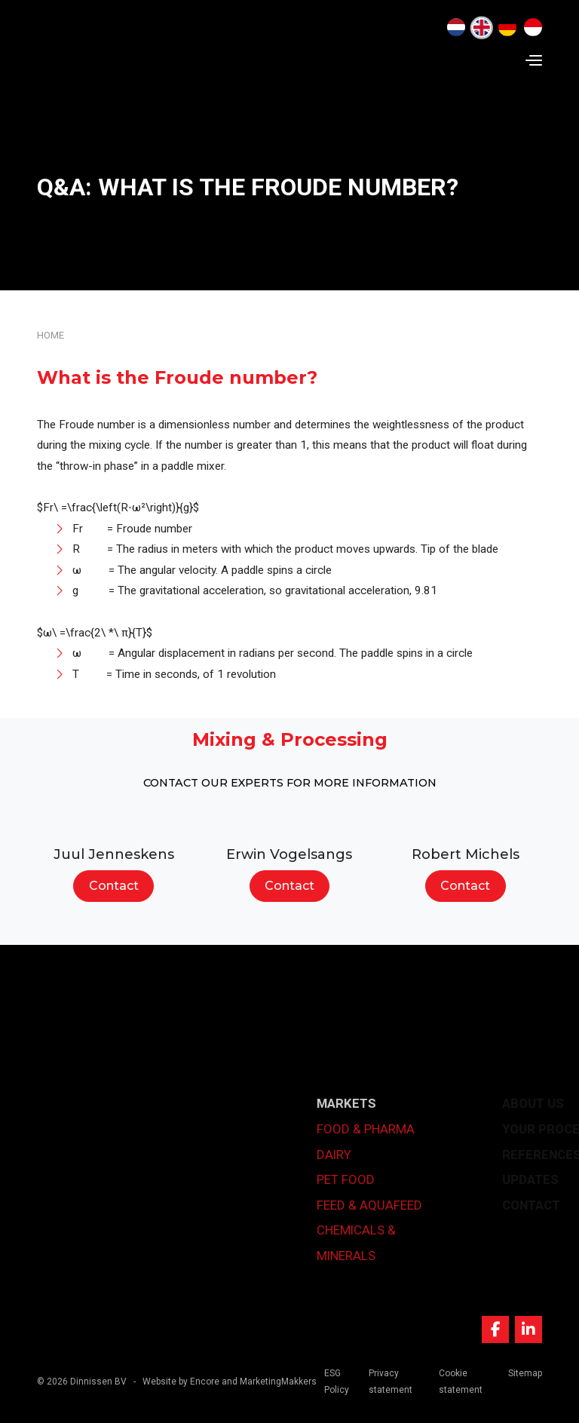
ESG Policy (336, 1381)
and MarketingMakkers (269, 1381)
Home (50, 335)
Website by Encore (180, 1381)
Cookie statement (460, 1381)
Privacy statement (390, 1381)
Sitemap (525, 1373)
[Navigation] (533, 60)
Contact (114, 886)
